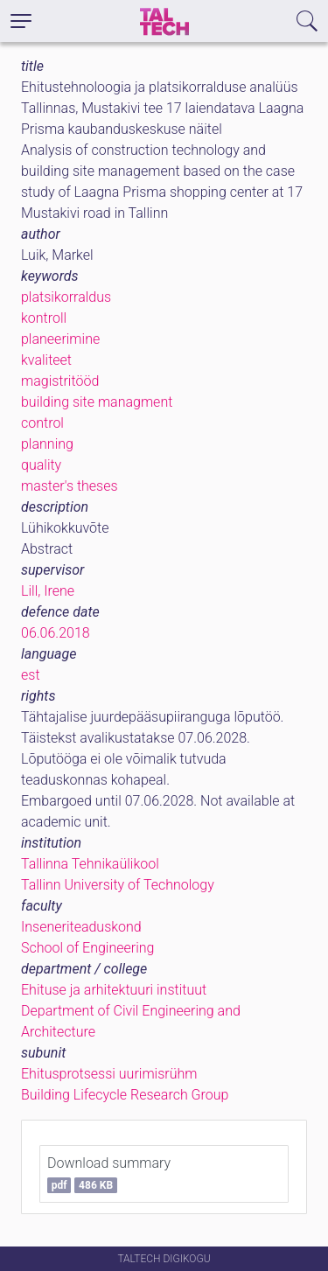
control (42, 423)
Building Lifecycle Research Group (124, 1094)
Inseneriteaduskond (81, 926)
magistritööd (60, 381)
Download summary (109, 1174)
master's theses (69, 486)
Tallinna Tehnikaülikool (90, 863)
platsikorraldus (66, 297)
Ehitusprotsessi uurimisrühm (109, 1073)
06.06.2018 (55, 633)
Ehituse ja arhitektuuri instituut (113, 989)
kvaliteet (46, 360)
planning (47, 444)
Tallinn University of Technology (117, 884)
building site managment (96, 402)
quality (41, 465)
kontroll (43, 318)
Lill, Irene (47, 591)
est (30, 675)
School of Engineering (87, 947)
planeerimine (60, 339)
